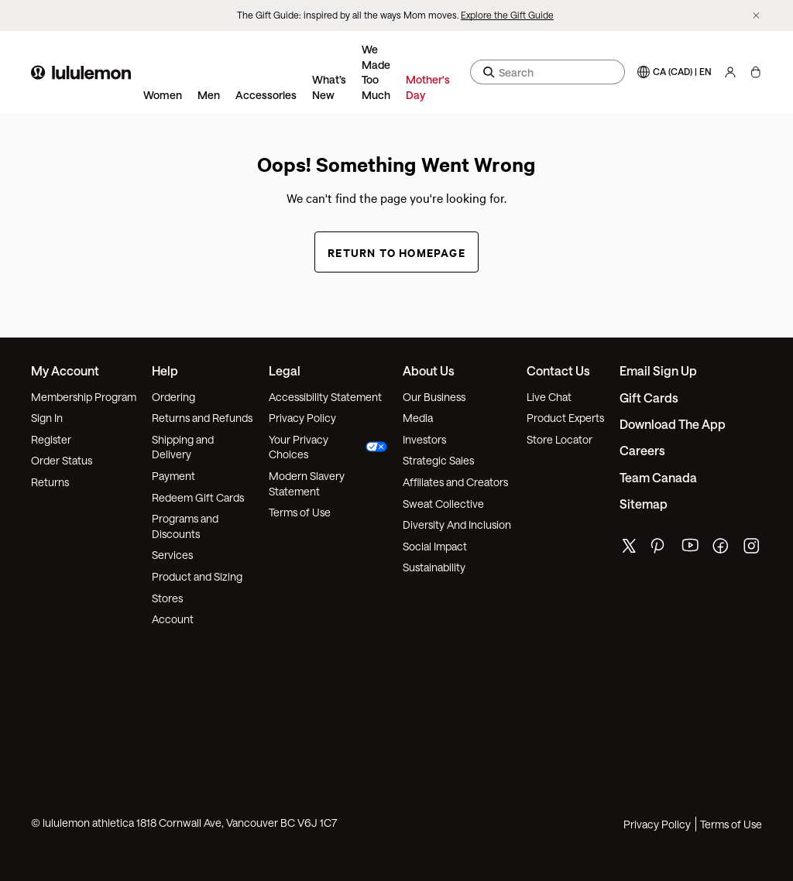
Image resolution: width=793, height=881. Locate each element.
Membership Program (83, 396)
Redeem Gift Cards (198, 497)
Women (162, 94)
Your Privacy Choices (328, 447)
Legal (284, 370)
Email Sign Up (658, 370)
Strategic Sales (438, 460)
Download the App (673, 424)
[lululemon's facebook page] (721, 549)
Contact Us (558, 370)
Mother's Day (428, 87)
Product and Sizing (197, 576)
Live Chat (549, 396)
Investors (424, 439)
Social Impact (435, 546)
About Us (429, 370)
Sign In (47, 417)
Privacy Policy (302, 417)
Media (418, 417)
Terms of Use (300, 512)
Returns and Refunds (202, 417)
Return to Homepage (396, 252)
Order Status (61, 460)
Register (51, 439)
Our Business (434, 396)
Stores (167, 598)
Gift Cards (649, 397)
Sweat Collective (443, 503)
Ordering (173, 396)
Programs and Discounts (185, 526)
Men (208, 94)
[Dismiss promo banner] (756, 16)
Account (173, 619)
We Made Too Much (376, 72)
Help (165, 370)
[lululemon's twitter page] (629, 547)
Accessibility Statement (325, 396)
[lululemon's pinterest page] (660, 549)
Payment (173, 475)
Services (172, 554)
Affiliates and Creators (455, 481)
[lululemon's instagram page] (752, 549)
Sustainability (434, 567)
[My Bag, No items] (755, 72)
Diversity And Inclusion (457, 524)
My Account (65, 370)
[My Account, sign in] (730, 72)
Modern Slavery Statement (307, 483)
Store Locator (559, 439)
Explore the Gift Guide (507, 14)
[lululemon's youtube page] (690, 549)
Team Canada (658, 477)
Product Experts (565, 417)
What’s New (329, 87)
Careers (642, 450)
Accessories (266, 94)
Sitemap (644, 503)
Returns (50, 481)
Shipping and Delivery (183, 447)
